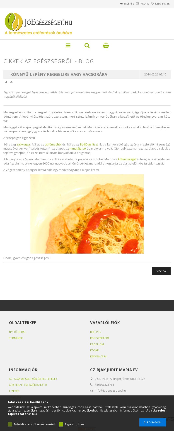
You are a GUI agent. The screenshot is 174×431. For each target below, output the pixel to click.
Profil (137, 3)
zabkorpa (23, 144)
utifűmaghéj (53, 144)
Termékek (16, 338)
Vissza (161, 271)
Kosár (94, 350)
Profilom (97, 344)
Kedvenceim (98, 356)
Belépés (117, 3)
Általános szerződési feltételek (33, 378)
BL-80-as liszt (89, 144)
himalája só (78, 148)
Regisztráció (99, 338)
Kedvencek (160, 3)
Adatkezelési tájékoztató (28, 385)
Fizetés (14, 391)
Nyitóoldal (17, 332)
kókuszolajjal (127, 159)
